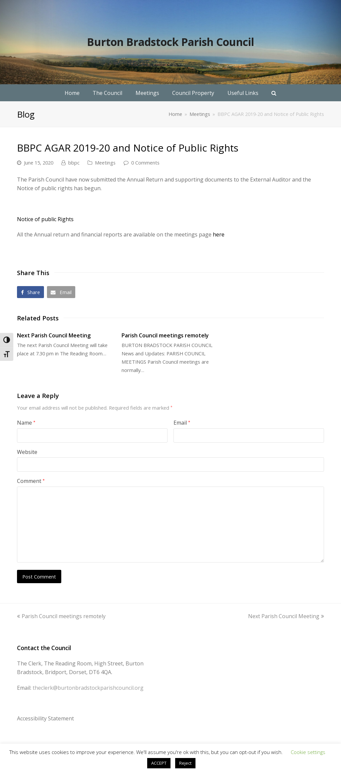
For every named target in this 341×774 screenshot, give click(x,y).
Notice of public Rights (45, 219)
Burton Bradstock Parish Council (170, 42)
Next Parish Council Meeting (54, 335)
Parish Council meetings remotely (165, 335)
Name (26, 422)
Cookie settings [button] (308, 752)
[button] (30, 292)
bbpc (74, 162)
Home (175, 114)
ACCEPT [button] (159, 763)
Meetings (105, 162)
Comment (31, 481)
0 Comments (145, 162)
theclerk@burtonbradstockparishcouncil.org (88, 687)
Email (181, 422)
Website (27, 452)
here (218, 234)
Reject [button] (185, 763)
